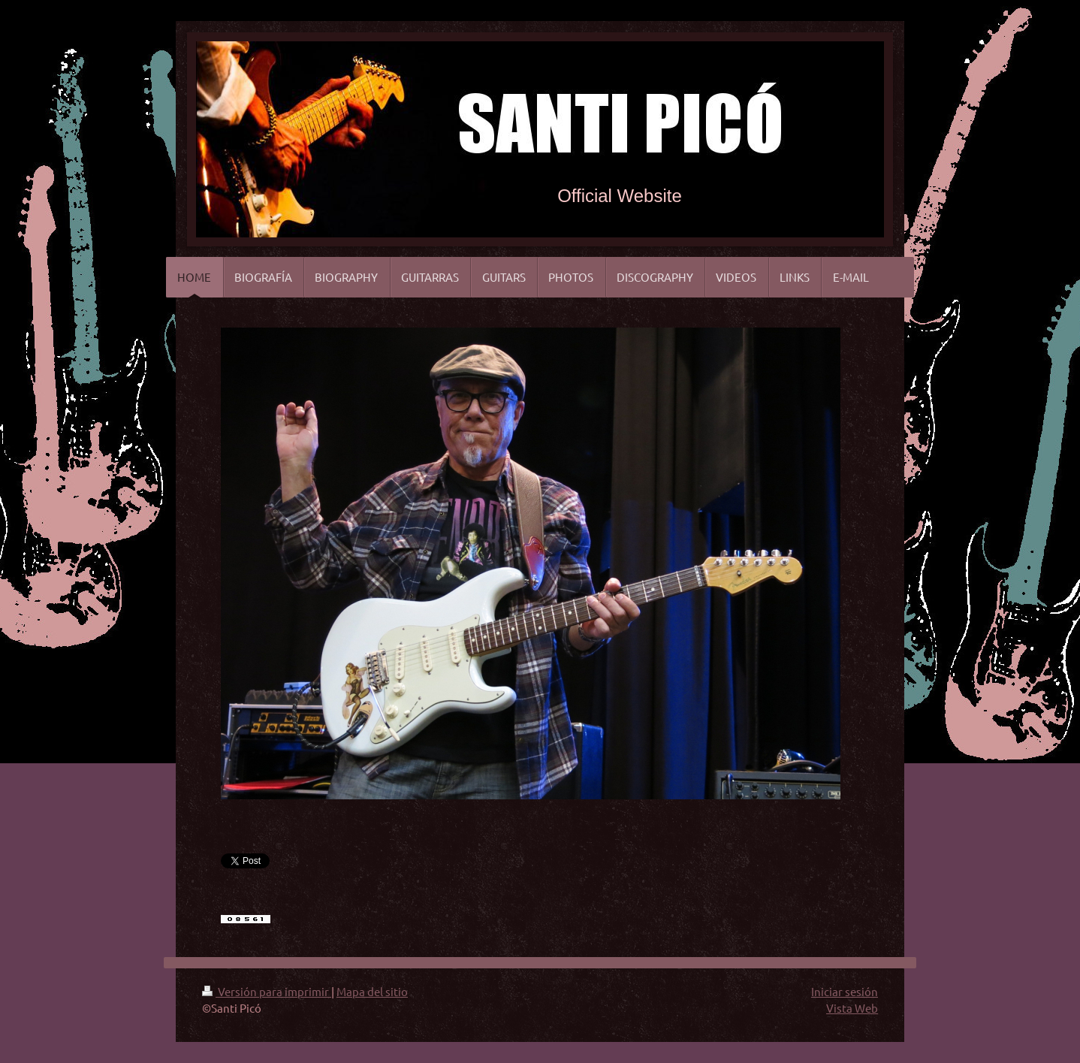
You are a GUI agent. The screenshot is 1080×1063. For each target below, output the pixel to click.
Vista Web (852, 1008)
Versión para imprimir (266, 991)
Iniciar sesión (844, 991)
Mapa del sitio (372, 991)
